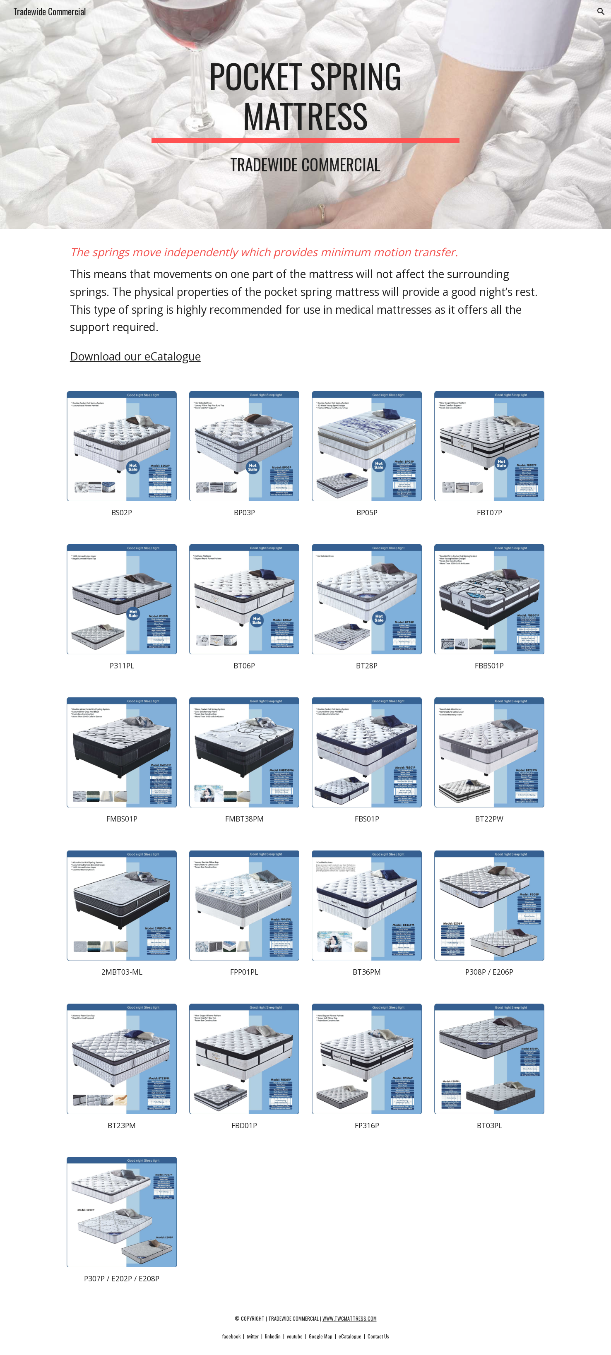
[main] (305, 99)
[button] (601, 12)
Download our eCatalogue (135, 356)
